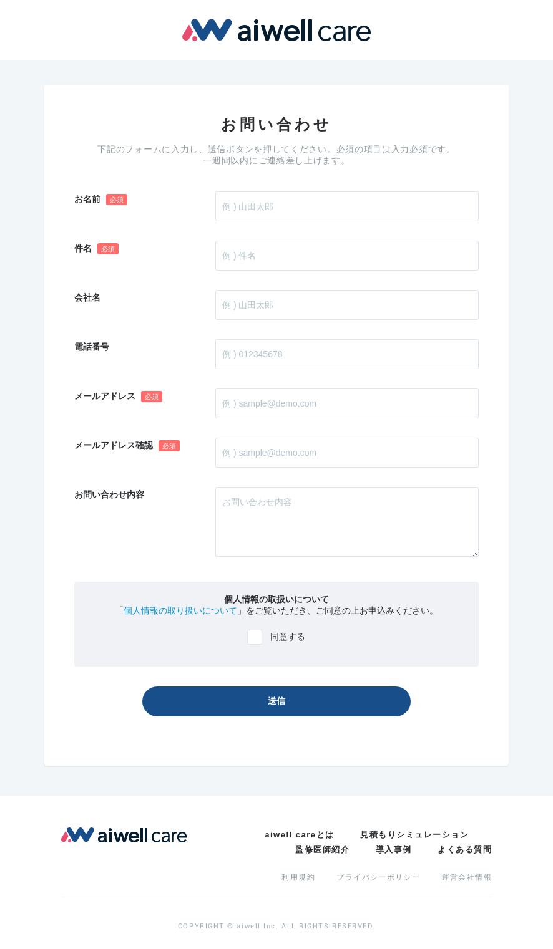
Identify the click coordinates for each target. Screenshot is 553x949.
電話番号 (91, 347)
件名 (96, 248)
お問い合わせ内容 (109, 494)
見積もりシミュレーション (414, 834)
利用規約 (298, 877)
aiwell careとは (299, 834)
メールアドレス (118, 396)
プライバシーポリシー (378, 877)
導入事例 (394, 849)
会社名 (87, 297)
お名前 (100, 199)
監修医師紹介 (322, 849)
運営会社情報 (467, 877)
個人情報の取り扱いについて (180, 610)
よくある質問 (465, 849)
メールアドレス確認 (127, 445)
